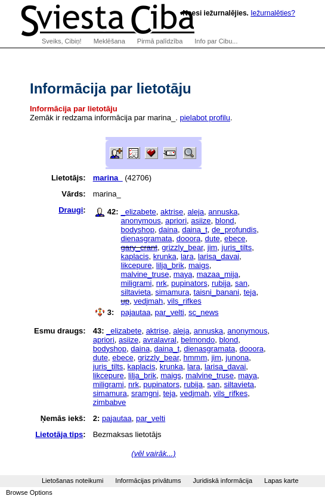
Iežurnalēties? (272, 13)
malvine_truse (144, 274)
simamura (172, 292)
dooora (188, 238)
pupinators (189, 283)
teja (249, 292)
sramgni (145, 393)
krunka (165, 256)
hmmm (196, 357)
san (241, 283)
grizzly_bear (182, 247)
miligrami (135, 283)
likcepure (135, 265)
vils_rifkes (185, 301)
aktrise (171, 211)
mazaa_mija (218, 274)
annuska (222, 211)
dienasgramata (146, 238)
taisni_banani (217, 292)
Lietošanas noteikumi (72, 480)
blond (224, 220)
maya (183, 274)
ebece (234, 238)
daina (168, 229)
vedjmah (148, 301)
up (124, 301)
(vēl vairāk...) (153, 453)
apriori (176, 220)
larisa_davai (218, 256)
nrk (161, 283)
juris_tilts (237, 247)
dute (212, 238)
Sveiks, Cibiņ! (62, 41)
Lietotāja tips (59, 434)
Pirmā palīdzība (159, 41)
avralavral (160, 339)
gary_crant (138, 247)
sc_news (203, 312)
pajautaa (135, 312)
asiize (201, 220)
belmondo (198, 339)
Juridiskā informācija (222, 480)
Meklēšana (109, 41)
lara (187, 256)
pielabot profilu (204, 117)
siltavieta (135, 292)
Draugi (70, 209)
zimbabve (109, 402)
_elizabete (138, 211)
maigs (198, 265)
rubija (221, 283)
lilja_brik (170, 265)
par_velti (169, 312)
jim (213, 247)
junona (237, 357)
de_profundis (234, 229)
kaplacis (134, 256)
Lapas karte (281, 480)
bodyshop (137, 229)
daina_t (195, 229)
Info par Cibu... (215, 41)
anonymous (140, 220)
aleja (196, 211)
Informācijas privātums (148, 480)
